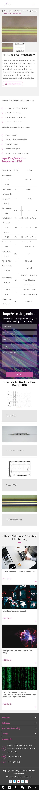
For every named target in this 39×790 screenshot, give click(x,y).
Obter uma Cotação (13, 84)
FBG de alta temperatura (12, 13)
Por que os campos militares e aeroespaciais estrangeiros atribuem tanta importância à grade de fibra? (19, 694)
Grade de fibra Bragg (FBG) (26, 11)
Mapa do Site (10, 777)
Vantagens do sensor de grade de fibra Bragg (18, 651)
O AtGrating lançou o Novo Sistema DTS (19, 571)
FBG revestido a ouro (14, 520)
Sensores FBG (11, 485)
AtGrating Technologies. (20, 770)
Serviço (5, 734)
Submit (19, 375)
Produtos (12, 11)
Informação (7, 739)
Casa (5, 11)
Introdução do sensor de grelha (15, 611)
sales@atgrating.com (11, 756)
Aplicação (6, 723)
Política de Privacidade (23, 777)
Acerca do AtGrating (11, 728)
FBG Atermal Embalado (15, 450)
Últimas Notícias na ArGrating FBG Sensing (19, 538)
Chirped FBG (11, 416)
